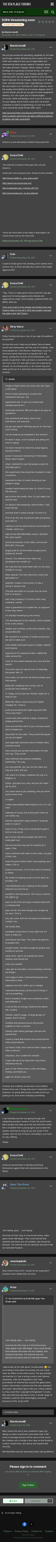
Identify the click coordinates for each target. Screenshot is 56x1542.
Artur (13, 1287)
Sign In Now (28, 1485)
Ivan (12, 254)
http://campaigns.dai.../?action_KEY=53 (20, 188)
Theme (7, 1531)
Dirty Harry (17, 326)
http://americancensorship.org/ (17, 183)
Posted (22, 49)
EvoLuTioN (16, 155)
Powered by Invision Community (28, 1537)
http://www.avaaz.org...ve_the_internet (20, 193)
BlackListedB (11, 32)
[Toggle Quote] (6, 379)
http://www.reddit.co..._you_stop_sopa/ (20, 178)
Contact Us (36, 1531)
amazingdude (18, 1261)
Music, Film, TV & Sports (33, 35)
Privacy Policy (22, 1531)
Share (13, 1501)
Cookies (49, 1531)
